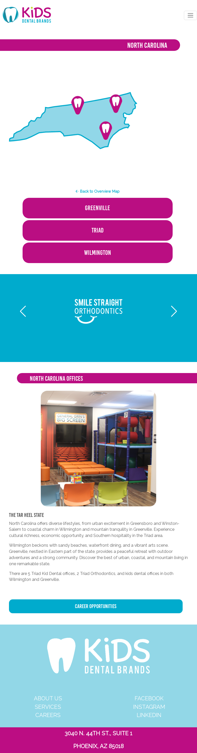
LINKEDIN (149, 715)
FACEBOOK (149, 698)
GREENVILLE (97, 207)
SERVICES (48, 707)
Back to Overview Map (98, 191)
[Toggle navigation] (190, 15)
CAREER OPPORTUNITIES (95, 606)
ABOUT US (48, 698)
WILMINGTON (97, 252)
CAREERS (48, 715)
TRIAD (98, 230)
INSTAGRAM (149, 707)
